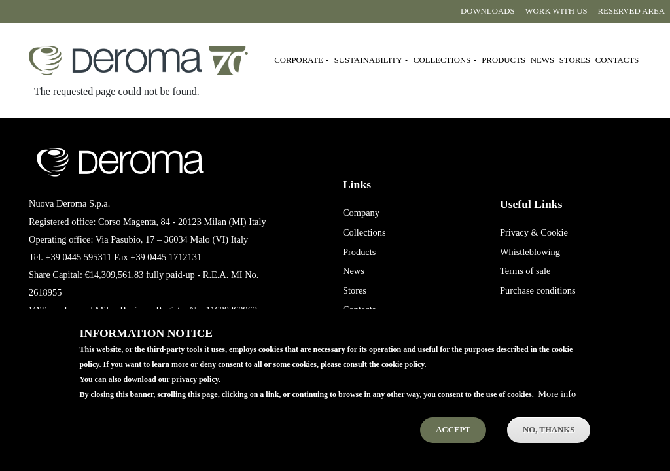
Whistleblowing (530, 252)
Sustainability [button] (368, 60)
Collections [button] (442, 60)
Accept (453, 443)
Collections (364, 232)
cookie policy (403, 378)
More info (557, 407)
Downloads (487, 11)
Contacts (617, 60)
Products (503, 60)
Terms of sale (525, 271)
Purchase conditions (538, 290)
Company (361, 212)
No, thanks (548, 443)
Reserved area (631, 11)
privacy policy (195, 393)
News (542, 60)
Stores (574, 60)
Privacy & (519, 232)
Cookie (554, 232)
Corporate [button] (298, 60)
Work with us (556, 11)
